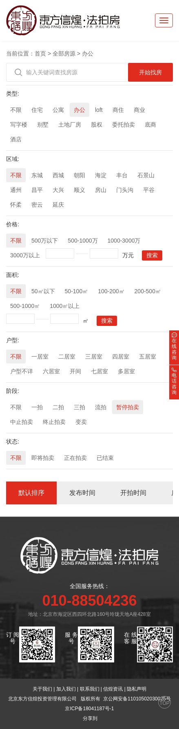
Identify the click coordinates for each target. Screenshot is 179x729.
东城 (37, 175)
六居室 (51, 371)
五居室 (147, 356)
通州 (16, 190)
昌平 (37, 190)
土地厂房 (69, 124)
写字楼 (18, 124)
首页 (40, 53)
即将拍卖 (42, 458)
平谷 (149, 190)
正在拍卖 (75, 458)
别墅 (43, 124)
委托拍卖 (123, 124)
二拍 (58, 407)
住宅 (37, 110)
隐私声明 (136, 689)
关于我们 (42, 689)
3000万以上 (25, 255)
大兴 (58, 190)
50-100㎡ (76, 291)
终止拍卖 (54, 422)
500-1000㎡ (25, 306)
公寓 (58, 110)
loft (99, 110)
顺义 (79, 190)
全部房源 (64, 53)
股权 (96, 124)
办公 (87, 53)
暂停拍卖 (127, 407)
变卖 (81, 422)
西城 (58, 175)
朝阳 (79, 175)
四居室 (120, 356)
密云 (37, 204)
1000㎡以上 (65, 306)
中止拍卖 (21, 422)
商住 (118, 110)
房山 (100, 190)
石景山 (146, 175)
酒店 (16, 139)
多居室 (126, 371)
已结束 (105, 458)
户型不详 (21, 371)
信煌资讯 (113, 689)
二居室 (66, 356)
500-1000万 (82, 240)
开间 (75, 371)
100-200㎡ (111, 291)
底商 (150, 124)
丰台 (122, 175)
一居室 (40, 356)
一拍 (37, 407)
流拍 (100, 407)
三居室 (93, 356)
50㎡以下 (43, 291)
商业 (139, 110)
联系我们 (89, 689)
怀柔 (16, 204)
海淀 (100, 175)
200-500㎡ (148, 291)
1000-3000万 (124, 240)
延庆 (58, 204)
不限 (16, 110)
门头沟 (124, 190)
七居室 (99, 371)
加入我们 (66, 689)
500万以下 (44, 240)
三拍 (79, 407)
